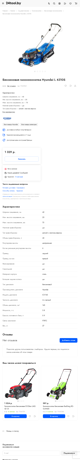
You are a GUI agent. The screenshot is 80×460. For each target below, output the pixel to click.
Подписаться (69, 453)
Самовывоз (21, 188)
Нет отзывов (11, 86)
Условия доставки (9, 188)
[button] (34, 71)
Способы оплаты (9, 191)
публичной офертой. (8, 196)
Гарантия (20, 191)
